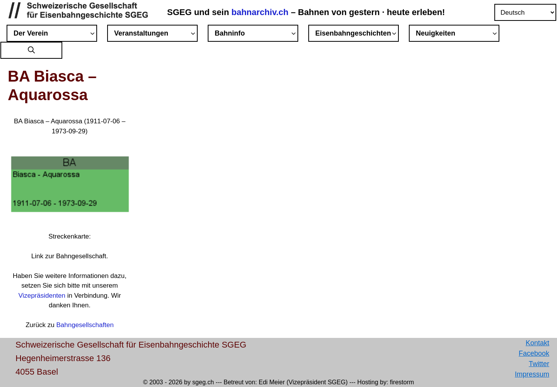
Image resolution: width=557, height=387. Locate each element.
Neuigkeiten (457, 34)
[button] (31, 50)
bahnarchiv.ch (261, 12)
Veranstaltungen (156, 34)
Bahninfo (256, 34)
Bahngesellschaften (84, 325)
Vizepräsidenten (41, 295)
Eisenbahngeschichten (357, 34)
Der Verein (55, 34)
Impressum (532, 374)
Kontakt (537, 343)
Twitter (539, 364)
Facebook (534, 353)
